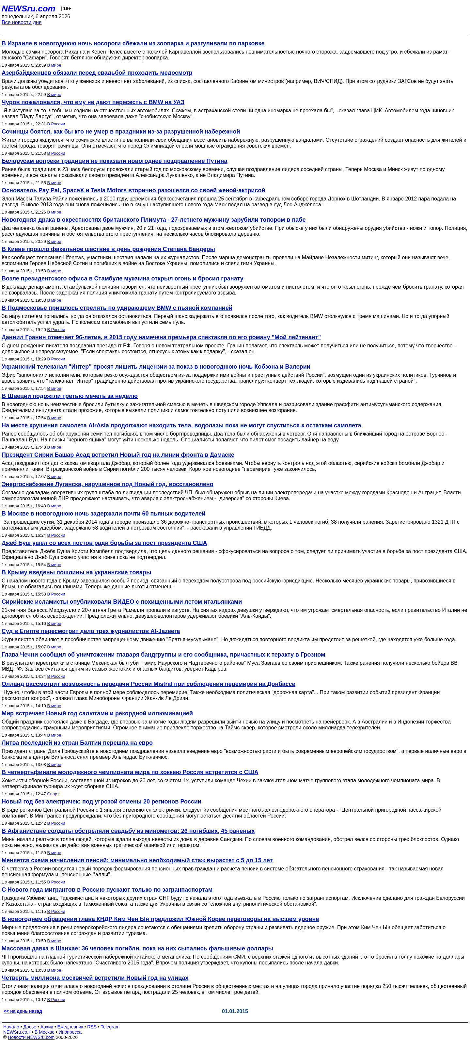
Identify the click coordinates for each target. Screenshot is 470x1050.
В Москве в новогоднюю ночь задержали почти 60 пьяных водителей (103, 513)
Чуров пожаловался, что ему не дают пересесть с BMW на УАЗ (93, 102)
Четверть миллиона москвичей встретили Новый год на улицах (95, 978)
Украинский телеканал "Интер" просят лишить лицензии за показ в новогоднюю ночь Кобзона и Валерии (156, 366)
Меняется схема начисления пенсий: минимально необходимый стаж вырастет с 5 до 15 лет (137, 860)
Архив (46, 1026)
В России (56, 123)
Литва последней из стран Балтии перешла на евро (77, 743)
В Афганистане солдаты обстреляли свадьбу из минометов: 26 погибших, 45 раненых (128, 831)
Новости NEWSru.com (31, 1037)
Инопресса (70, 1032)
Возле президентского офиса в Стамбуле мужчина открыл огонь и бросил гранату (122, 278)
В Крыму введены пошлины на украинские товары (76, 572)
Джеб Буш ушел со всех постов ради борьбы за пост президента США (104, 543)
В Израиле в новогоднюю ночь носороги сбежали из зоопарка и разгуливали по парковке (133, 43)
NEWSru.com (28, 8)
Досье (29, 1026)
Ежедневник (70, 1026)
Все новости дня (22, 22)
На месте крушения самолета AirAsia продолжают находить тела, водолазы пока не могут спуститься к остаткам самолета (181, 425)
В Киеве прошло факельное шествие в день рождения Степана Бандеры (108, 249)
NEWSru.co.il (16, 1032)
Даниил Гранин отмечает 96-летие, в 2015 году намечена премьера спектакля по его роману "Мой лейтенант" (161, 337)
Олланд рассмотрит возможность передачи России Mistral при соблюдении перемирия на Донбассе (148, 684)
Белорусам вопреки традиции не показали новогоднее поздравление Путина (114, 161)
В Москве (45, 1032)
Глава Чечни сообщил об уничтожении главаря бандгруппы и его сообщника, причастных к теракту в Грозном (163, 654)
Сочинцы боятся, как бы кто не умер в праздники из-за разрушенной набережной (121, 131)
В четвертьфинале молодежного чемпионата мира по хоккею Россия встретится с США (130, 772)
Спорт (53, 793)
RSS (92, 1026)
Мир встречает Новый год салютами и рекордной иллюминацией (97, 713)
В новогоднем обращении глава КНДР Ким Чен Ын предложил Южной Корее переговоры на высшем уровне (160, 919)
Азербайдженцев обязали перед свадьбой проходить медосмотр (97, 73)
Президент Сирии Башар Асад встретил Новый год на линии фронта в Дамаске (118, 455)
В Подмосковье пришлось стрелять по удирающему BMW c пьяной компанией (117, 308)
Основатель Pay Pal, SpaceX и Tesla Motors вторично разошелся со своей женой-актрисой (133, 190)
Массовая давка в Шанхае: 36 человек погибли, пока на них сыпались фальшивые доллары (137, 948)
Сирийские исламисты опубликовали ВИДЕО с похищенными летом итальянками (122, 601)
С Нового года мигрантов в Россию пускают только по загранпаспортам (107, 889)
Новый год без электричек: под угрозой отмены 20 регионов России (101, 801)
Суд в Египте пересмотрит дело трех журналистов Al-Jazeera (91, 631)
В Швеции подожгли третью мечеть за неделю (70, 396)
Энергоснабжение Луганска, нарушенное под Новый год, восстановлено (107, 484)
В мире (54, 65)
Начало (11, 1026)
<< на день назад (23, 1011)
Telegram (110, 1026)
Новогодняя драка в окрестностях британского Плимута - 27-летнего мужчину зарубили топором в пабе (154, 219)
